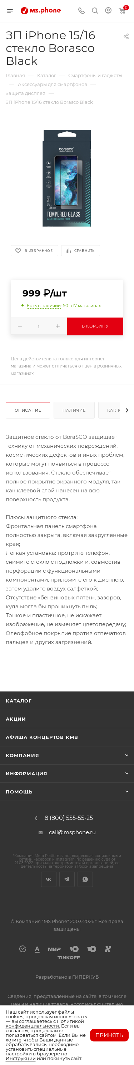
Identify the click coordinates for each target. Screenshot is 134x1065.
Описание (28, 410)
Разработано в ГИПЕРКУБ (67, 977)
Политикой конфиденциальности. (45, 1023)
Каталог (19, 701)
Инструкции (21, 1058)
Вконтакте (48, 879)
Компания (22, 755)
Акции (16, 719)
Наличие (74, 410)
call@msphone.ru (72, 832)
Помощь (19, 792)
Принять (109, 1035)
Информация (27, 773)
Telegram (67, 879)
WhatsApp (85, 879)
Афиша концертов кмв (42, 737)
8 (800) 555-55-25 (69, 818)
